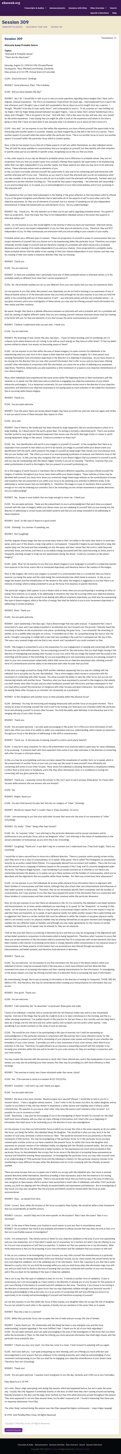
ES (115, 38)
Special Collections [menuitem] (99, 13)
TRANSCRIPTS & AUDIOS (12, 27)
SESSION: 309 (56, 27)
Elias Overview (72, 1445)
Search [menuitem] (113, 8)
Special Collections (94, 1445)
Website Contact (83, 1449)
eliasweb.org (11, 3)
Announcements (41, 1445)
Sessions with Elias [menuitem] (78, 8)
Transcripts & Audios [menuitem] (34, 8)
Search (82, 1445)
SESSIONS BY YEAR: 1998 (36, 27)
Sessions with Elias (57, 1445)
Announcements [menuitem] (57, 8)
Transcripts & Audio (25, 1445)
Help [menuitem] (114, 13)
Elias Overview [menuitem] (97, 8)
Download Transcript (13, 1430)
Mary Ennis (53, 1449)
